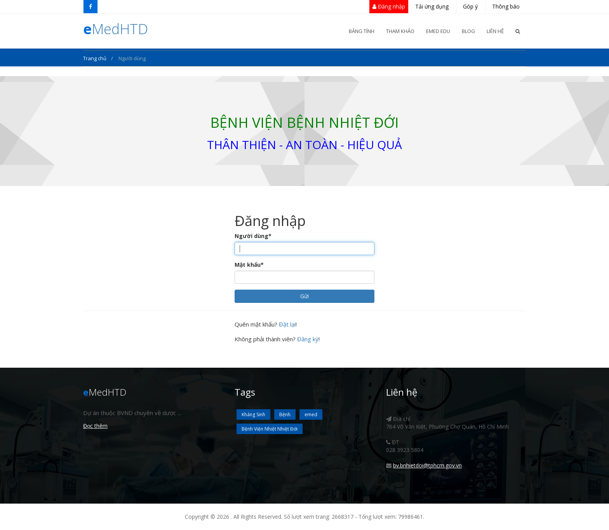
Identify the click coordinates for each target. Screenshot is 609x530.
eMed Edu (438, 31)
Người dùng (253, 236)
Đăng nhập (388, 6)
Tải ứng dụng (432, 6)
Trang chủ (95, 58)
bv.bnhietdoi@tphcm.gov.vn (427, 465)
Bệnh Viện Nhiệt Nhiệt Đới (270, 429)
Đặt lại (287, 324)
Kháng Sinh (253, 414)
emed (310, 414)
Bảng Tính (361, 31)
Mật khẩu (249, 264)
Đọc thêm (95, 425)
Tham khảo (400, 31)
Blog (468, 31)
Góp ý (470, 6)
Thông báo (506, 6)
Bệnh (285, 414)
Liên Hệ (495, 31)
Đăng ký (307, 339)
